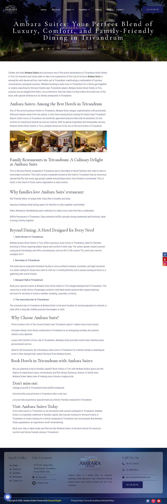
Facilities (83, 9)
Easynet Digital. (55, 501)
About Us (56, 9)
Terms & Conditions (92, 501)
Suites (68, 9)
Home (43, 9)
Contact (119, 9)
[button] (13, 141)
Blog (109, 9)
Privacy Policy (77, 501)
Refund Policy (108, 501)
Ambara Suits (94, 76)
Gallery (98, 9)
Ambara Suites (32, 72)
